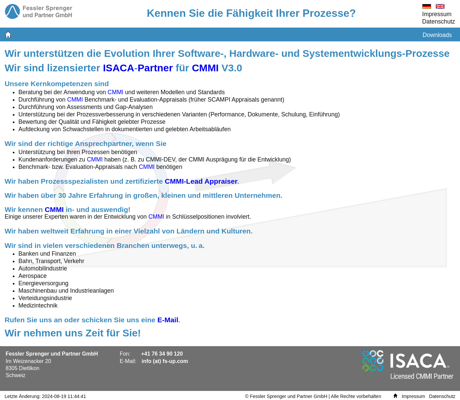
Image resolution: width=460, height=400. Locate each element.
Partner (155, 67)
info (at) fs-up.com (165, 361)
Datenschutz (438, 21)
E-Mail (167, 320)
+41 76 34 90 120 (162, 354)
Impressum (437, 14)
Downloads (437, 35)
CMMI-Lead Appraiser (201, 181)
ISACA (118, 67)
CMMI (205, 67)
